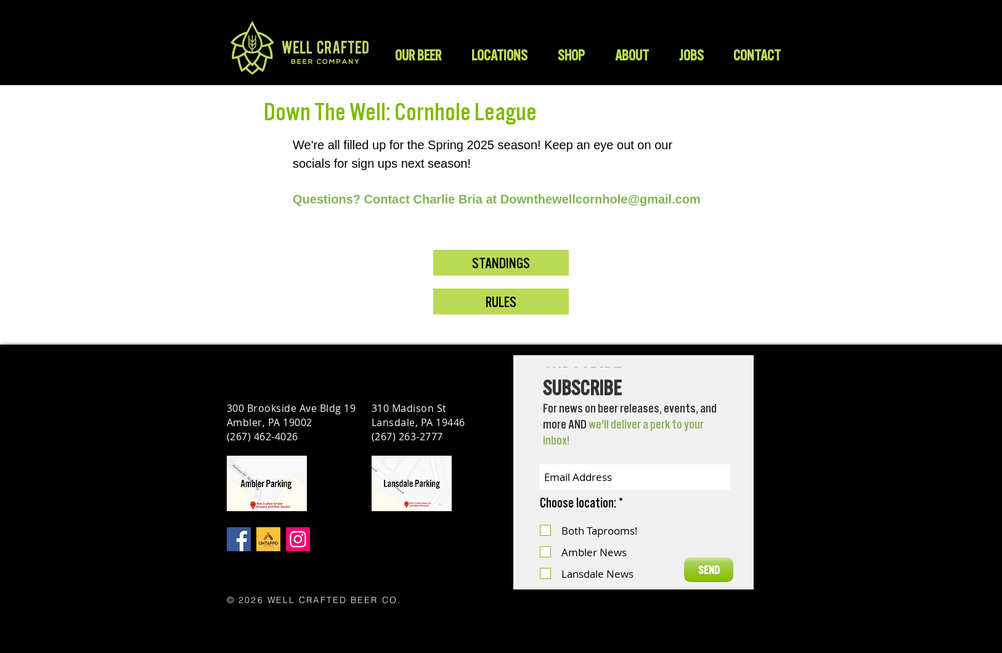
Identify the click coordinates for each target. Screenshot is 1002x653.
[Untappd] (268, 539)
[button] (571, 55)
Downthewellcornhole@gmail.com (600, 199)
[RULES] (501, 301)
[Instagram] (298, 539)
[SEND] (708, 569)
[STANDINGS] (501, 263)
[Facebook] (239, 539)
